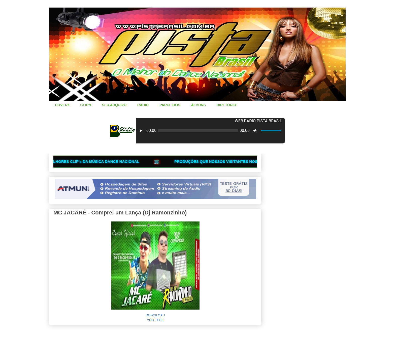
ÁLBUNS (198, 105)
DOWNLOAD (155, 315)
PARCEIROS (169, 105)
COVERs (62, 105)
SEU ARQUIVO (114, 105)
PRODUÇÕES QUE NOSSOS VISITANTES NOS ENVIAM (227, 161)
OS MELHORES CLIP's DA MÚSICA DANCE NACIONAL (93, 161)
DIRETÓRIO (226, 105)
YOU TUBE (155, 320)
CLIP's (85, 105)
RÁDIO (143, 105)
